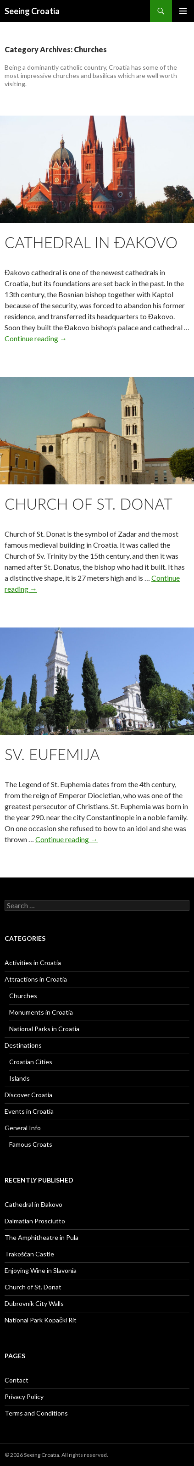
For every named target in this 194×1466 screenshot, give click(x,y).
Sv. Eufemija (52, 754)
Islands (19, 1078)
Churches (23, 996)
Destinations (23, 1045)
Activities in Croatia (33, 962)
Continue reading (36, 338)
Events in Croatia (29, 1111)
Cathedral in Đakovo (91, 242)
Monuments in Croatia (41, 1012)
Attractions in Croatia (36, 979)
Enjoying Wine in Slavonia (41, 1270)
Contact (16, 1380)
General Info (23, 1128)
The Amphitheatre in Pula (41, 1237)
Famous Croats (30, 1144)
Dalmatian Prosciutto (35, 1221)
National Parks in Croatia (44, 1029)
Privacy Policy (24, 1396)
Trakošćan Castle (29, 1254)
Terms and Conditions (36, 1413)
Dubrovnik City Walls (34, 1303)
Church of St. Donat (88, 503)
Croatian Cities (30, 1062)
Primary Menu (183, 11)
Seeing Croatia (32, 11)
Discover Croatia (28, 1095)
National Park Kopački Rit (41, 1320)
